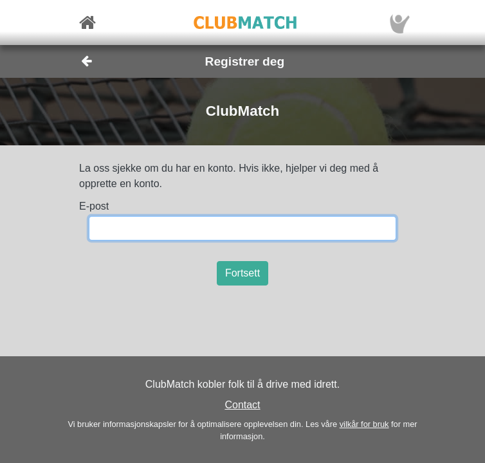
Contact (242, 404)
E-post (94, 206)
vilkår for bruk (364, 424)
